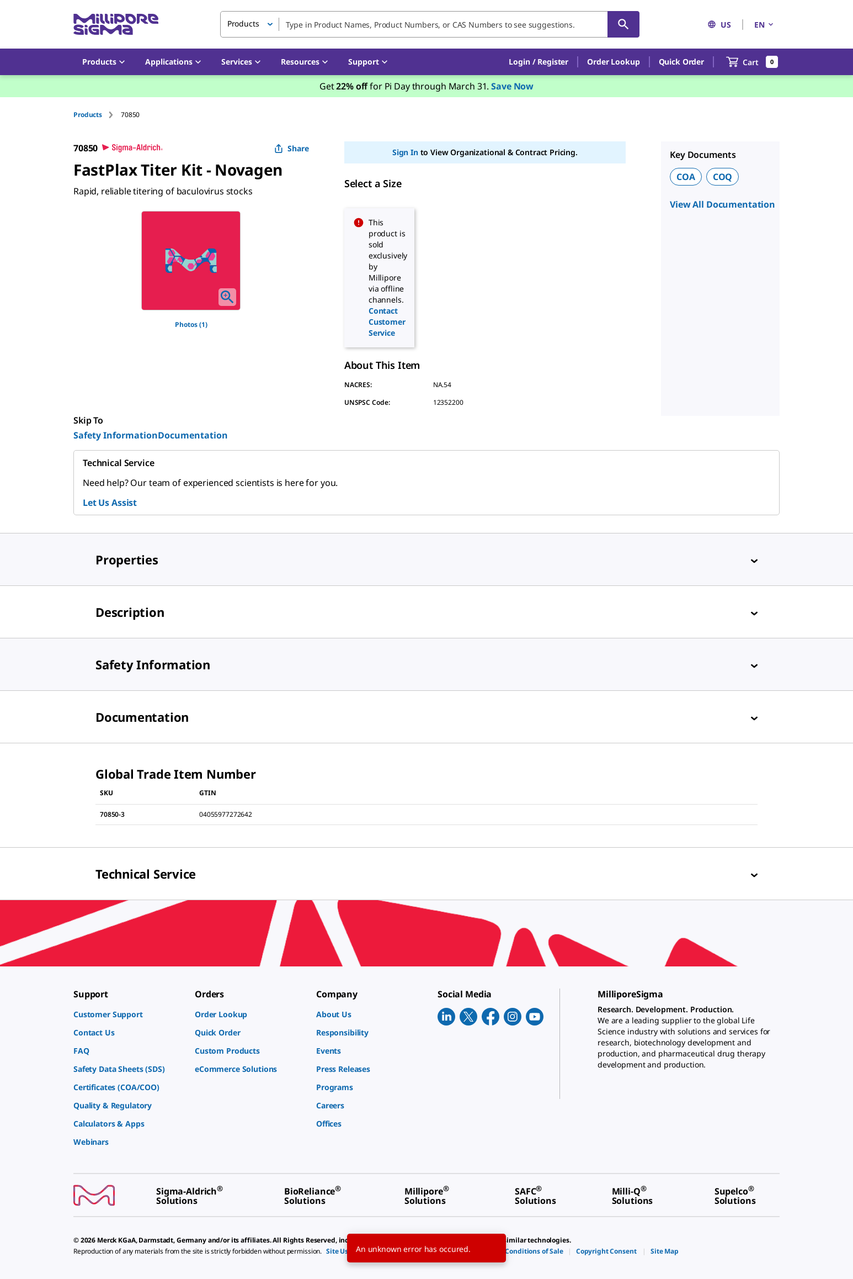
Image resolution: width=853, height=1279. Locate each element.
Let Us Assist (110, 502)
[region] (191, 261)
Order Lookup (613, 61)
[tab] (97, 115)
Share (291, 148)
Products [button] (243, 23)
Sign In (405, 152)
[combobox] (429, 24)
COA (685, 177)
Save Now (512, 86)
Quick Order (681, 61)
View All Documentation (722, 204)
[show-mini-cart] (752, 62)
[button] (538, 61)
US (719, 24)
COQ (723, 177)
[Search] (623, 24)
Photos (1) (191, 324)
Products (87, 114)
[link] (128, 1014)
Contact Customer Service (387, 321)
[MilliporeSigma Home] (115, 24)
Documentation (193, 435)
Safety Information (115, 435)
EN (764, 24)
